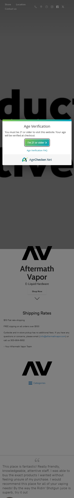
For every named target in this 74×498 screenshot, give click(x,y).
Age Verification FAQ (37, 150)
